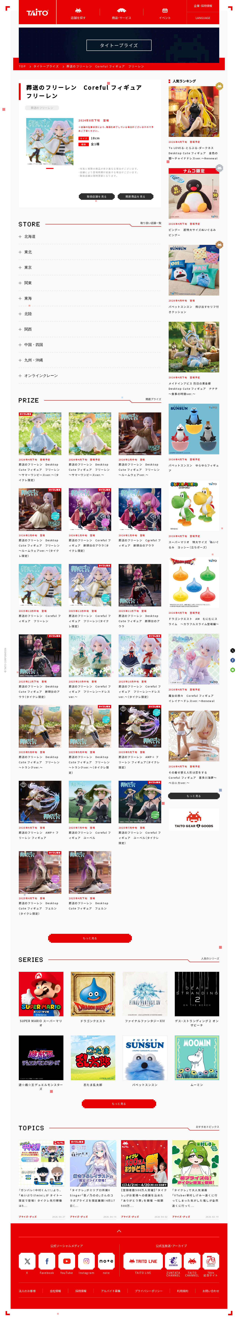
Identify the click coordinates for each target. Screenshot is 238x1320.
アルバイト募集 (110, 1291)
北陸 (28, 314)
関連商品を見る (136, 196)
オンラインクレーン (41, 376)
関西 (28, 329)
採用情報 (80, 1291)
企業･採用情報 (203, 6)
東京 (28, 267)
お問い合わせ (210, 1291)
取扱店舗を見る (97, 196)
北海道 (30, 236)
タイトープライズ (46, 66)
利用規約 (182, 1291)
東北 (28, 252)
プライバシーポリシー (149, 1291)
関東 (28, 283)
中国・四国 (33, 345)
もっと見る (90, 938)
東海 (28, 298)
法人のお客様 (27, 1291)
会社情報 (55, 1291)
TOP (22, 66)
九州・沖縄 (33, 360)
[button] (50, 168)
